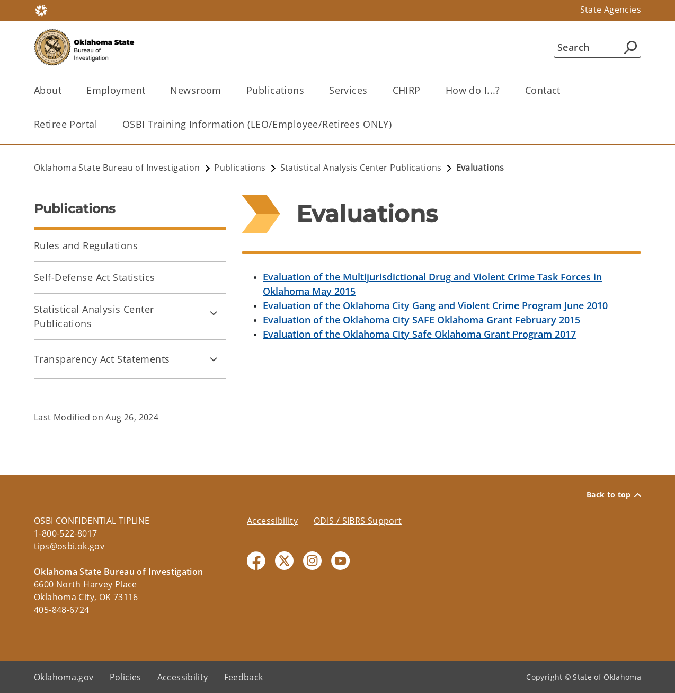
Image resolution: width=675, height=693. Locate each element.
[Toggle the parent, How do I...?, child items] (503, 90)
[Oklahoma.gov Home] (41, 10)
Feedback (243, 677)
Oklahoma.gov (64, 677)
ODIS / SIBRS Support (358, 521)
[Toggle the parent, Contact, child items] (564, 90)
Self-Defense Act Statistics (94, 277)
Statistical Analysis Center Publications (94, 316)
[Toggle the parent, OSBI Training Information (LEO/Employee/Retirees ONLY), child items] (395, 124)
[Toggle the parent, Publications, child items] (307, 90)
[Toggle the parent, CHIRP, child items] (424, 90)
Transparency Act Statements (102, 359)
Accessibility (272, 521)
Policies (125, 677)
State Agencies (610, 9)
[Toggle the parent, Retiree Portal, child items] (100, 124)
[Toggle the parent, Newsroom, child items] (224, 90)
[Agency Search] (630, 47)
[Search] (597, 47)
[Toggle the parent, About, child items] (64, 90)
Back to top (614, 494)
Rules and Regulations (86, 245)
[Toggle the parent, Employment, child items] (148, 90)
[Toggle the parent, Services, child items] (371, 90)
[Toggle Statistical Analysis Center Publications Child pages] (213, 312)
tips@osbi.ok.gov (69, 546)
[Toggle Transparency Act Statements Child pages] (213, 359)
